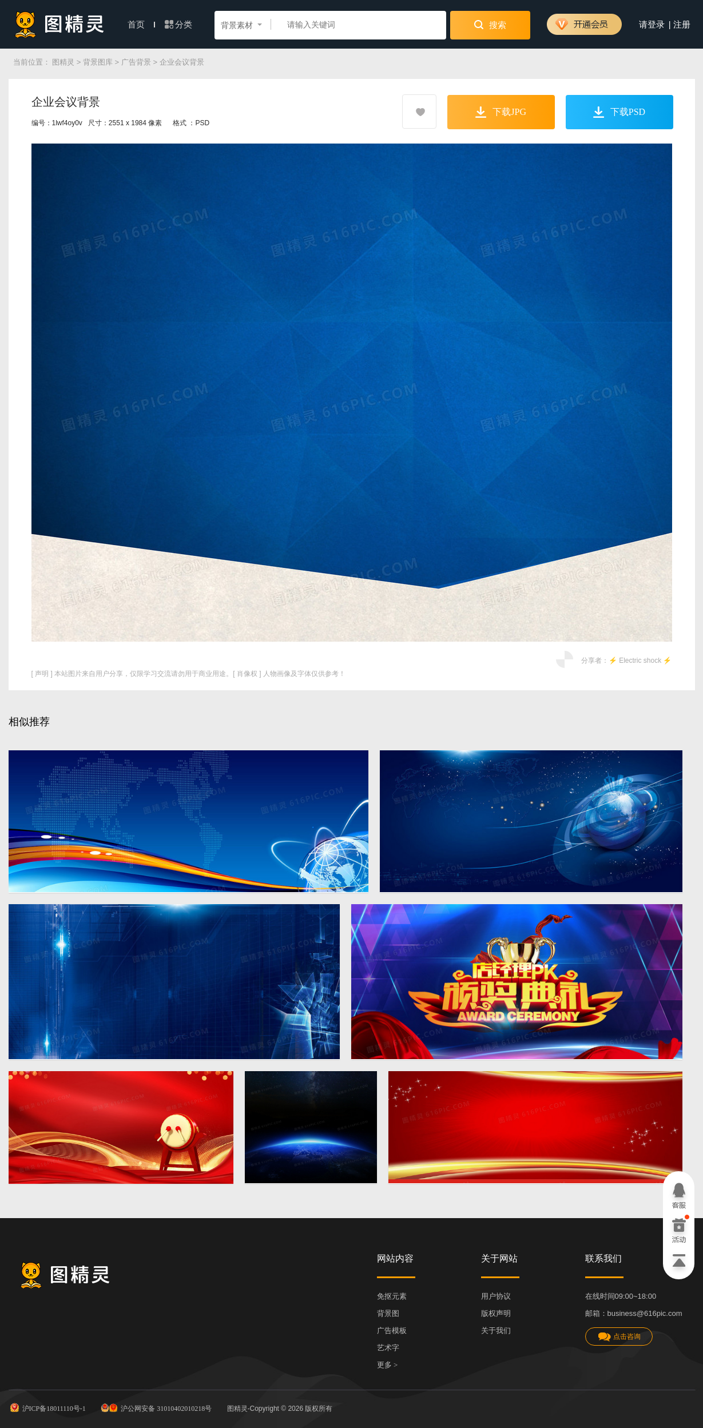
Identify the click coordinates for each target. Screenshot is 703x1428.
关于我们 (496, 1330)
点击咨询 (619, 1337)
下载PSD (619, 112)
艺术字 (388, 1347)
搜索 (490, 24)
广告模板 (392, 1330)
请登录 (652, 24)
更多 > (387, 1365)
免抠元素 (392, 1296)
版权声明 (496, 1313)
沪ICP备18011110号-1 (47, 1407)
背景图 (388, 1313)
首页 (141, 24)
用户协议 (496, 1296)
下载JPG (500, 112)
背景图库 (98, 62)
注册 (681, 24)
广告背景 (136, 62)
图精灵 (63, 62)
